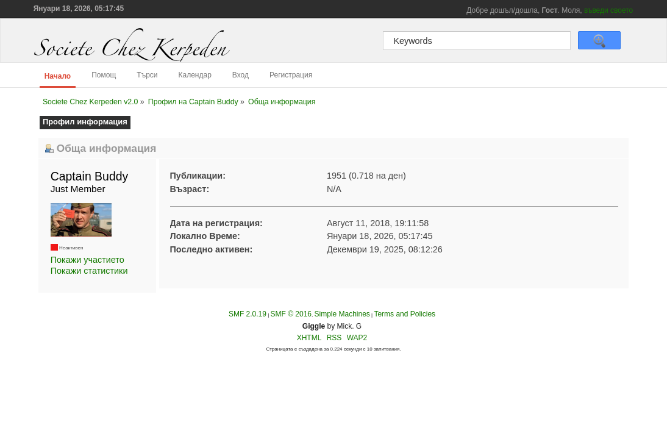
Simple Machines (341, 314)
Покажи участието (87, 260)
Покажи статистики (89, 271)
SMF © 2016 (291, 314)
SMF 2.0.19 (247, 314)
